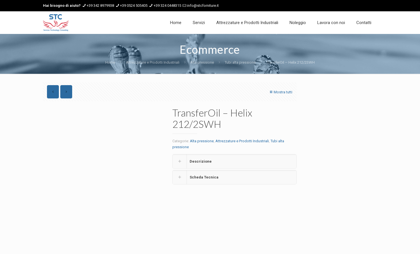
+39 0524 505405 (133, 5)
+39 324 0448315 (167, 5)
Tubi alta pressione (240, 62)
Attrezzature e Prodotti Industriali (152, 62)
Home (110, 62)
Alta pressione (202, 62)
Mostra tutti (280, 92)
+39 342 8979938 (100, 5)
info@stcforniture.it (203, 5)
